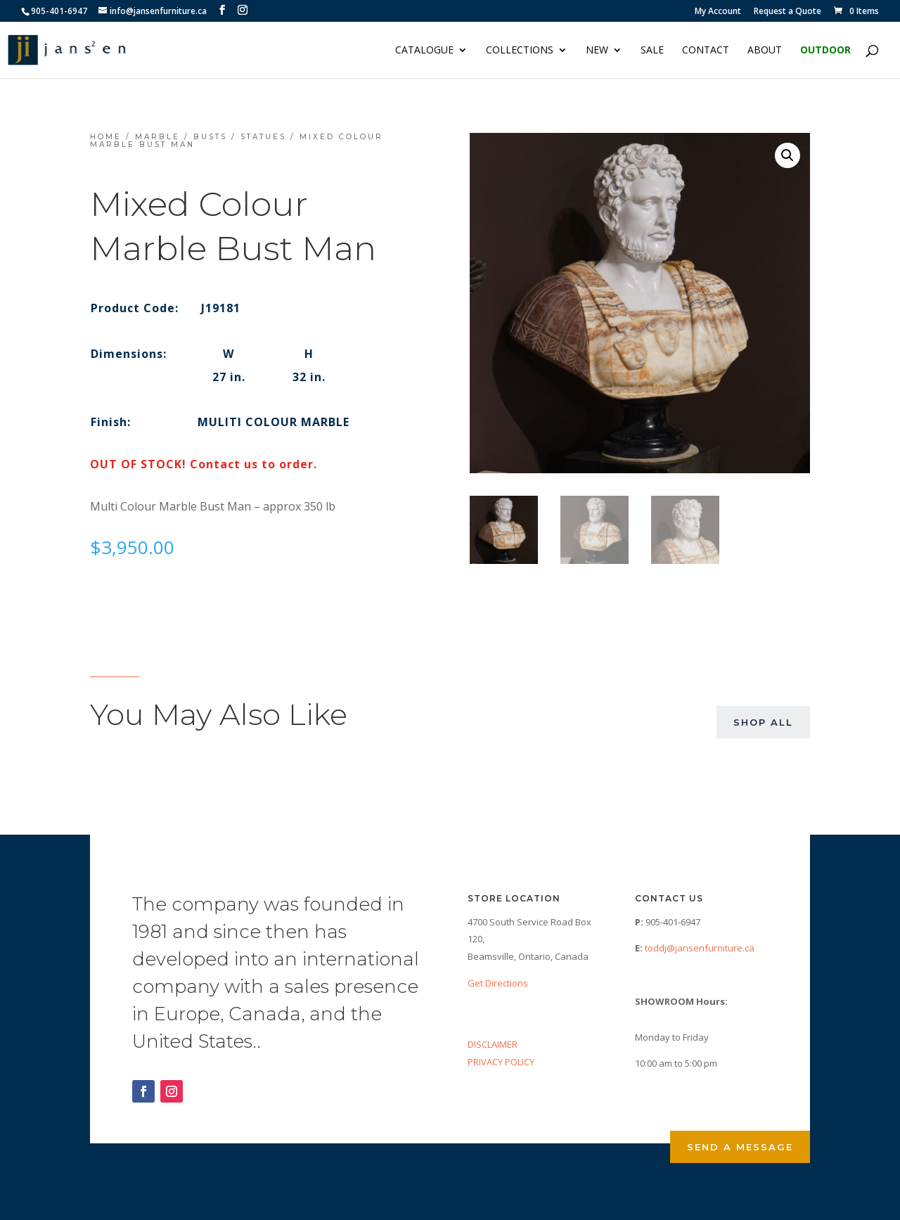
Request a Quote (787, 12)
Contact (705, 50)
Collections (519, 50)
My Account (718, 12)
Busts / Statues (239, 136)
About (764, 50)
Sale (652, 50)
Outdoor (825, 50)
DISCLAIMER (493, 1044)
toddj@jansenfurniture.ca (699, 948)
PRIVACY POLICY (501, 1061)
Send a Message (740, 1146)
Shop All (763, 722)
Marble (157, 136)
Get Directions (498, 983)
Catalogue (424, 50)
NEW (597, 50)
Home (106, 136)
